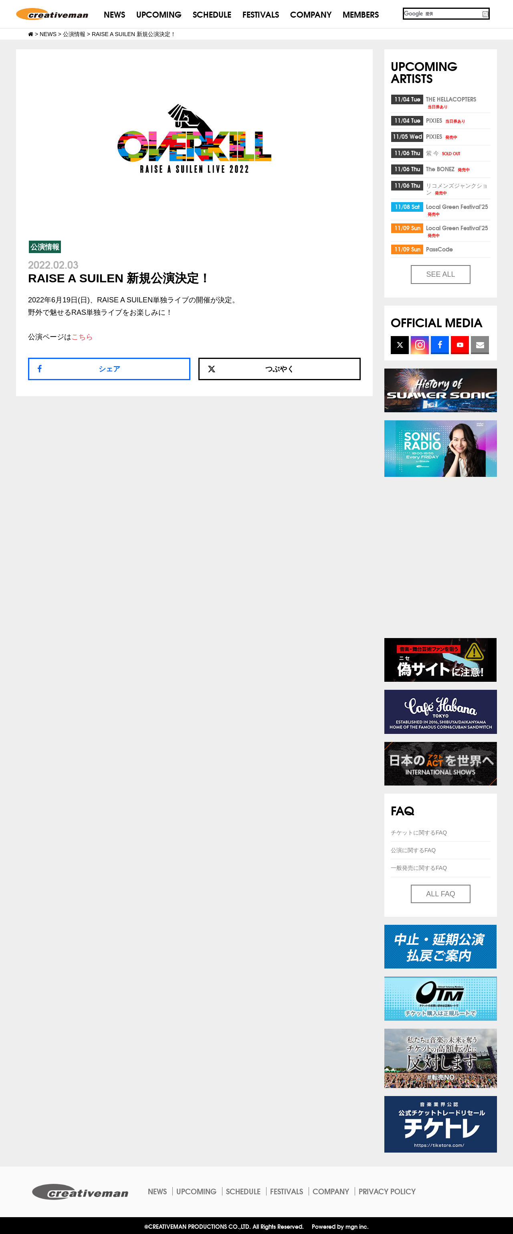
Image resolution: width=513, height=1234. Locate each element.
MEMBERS (361, 14)
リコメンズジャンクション (457, 189)
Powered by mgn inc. (340, 1226)
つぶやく (251, 369)
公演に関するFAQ (413, 850)
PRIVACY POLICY (387, 1191)
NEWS (114, 14)
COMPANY (310, 14)
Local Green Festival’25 (457, 209)
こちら (82, 337)
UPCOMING (159, 14)
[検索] (442, 13)
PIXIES (446, 120)
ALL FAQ (440, 894)
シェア (109, 369)
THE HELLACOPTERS (451, 102)
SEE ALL (440, 274)
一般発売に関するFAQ (419, 868)
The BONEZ (448, 168)
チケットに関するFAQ (419, 832)
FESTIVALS (260, 14)
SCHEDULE (212, 14)
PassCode (439, 249)
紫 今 (443, 152)
